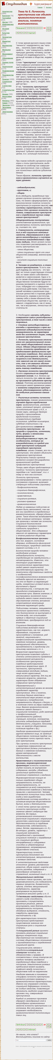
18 (50, 30)
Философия (7, 96)
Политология (7, 67)
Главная (40, 7)
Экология (6, 105)
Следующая (31, 33)
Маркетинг (6, 41)
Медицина (6, 50)
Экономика (6, 107)
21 (22, 33)
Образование (7, 58)
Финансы (6, 101)
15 (47, 28)
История (5, 29)
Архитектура (7, 11)
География (6, 18)
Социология (7, 81)
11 (36, 28)
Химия (4, 103)
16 (50, 28)
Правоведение (8, 71)
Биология (6, 16)
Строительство (8, 90)
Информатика (7, 24)
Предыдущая (20, 28)
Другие (5, 22)
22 (25, 33)
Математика (7, 45)
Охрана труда (7, 62)
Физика (5, 94)
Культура (6, 33)
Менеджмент (7, 54)
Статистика (6, 86)
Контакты (49, 7)
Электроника (7, 112)
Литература (7, 37)
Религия (5, 79)
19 (17, 33)
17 (47, 30)
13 (41, 28)
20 (20, 33)
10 (33, 28)
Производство (8, 75)
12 (38, 28)
